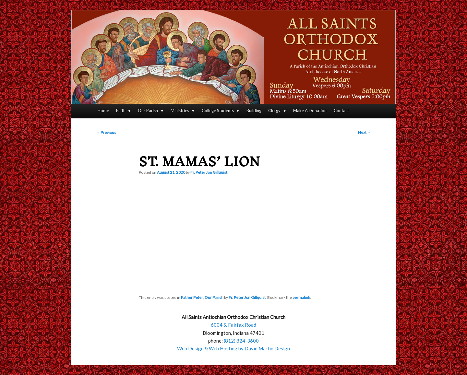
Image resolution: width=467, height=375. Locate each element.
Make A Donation (310, 110)
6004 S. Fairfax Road (233, 325)
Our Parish (148, 110)
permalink (301, 297)
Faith (121, 110)
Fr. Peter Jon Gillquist (208, 172)
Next (364, 132)
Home (103, 110)
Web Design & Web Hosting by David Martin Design (233, 348)
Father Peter (192, 297)
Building (253, 110)
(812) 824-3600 (241, 341)
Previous (106, 132)
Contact (341, 110)
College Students (218, 110)
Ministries (180, 110)
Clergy (274, 110)
